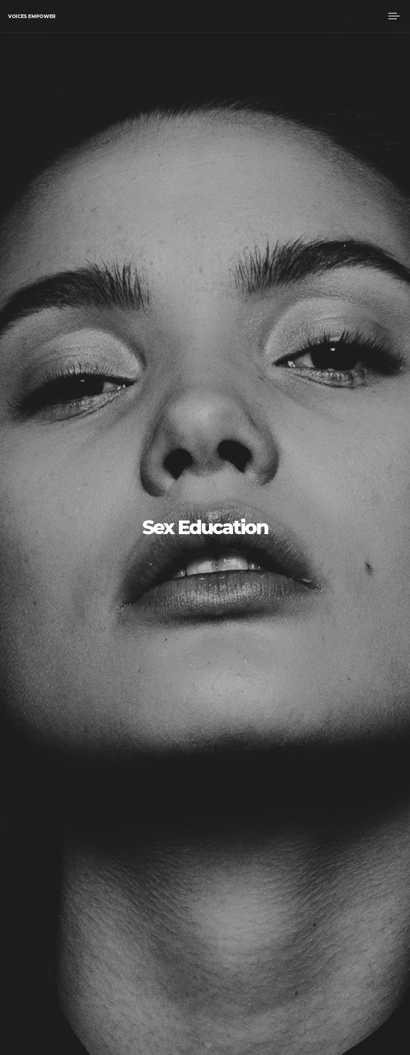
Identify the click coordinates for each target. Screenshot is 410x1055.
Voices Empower (32, 16)
